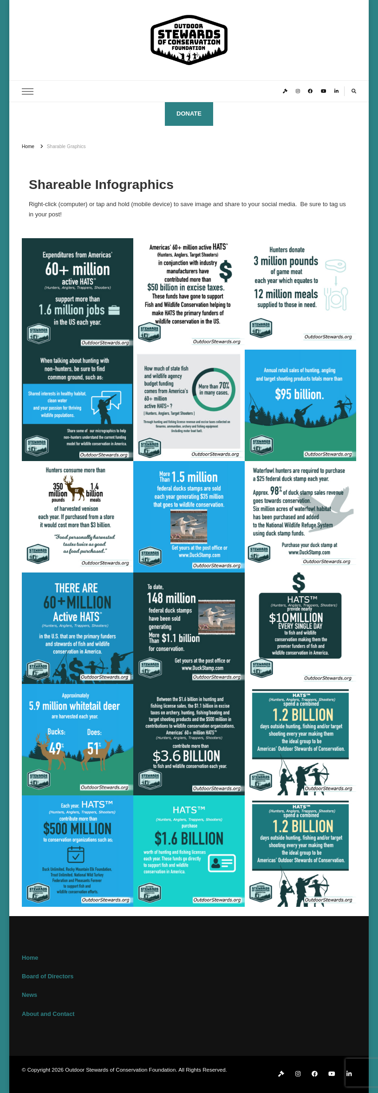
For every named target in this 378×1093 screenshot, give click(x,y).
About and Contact (48, 1014)
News (29, 995)
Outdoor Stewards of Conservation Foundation (120, 1070)
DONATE (189, 113)
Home (30, 958)
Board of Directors (47, 976)
